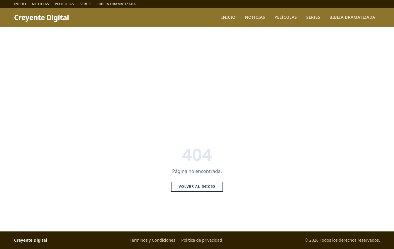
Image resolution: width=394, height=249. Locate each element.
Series (85, 4)
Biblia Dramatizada (116, 4)
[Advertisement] (197, 71)
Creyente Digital (41, 17)
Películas (64, 4)
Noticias (40, 4)
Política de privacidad (201, 240)
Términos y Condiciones (152, 240)
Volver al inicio (197, 186)
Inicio (20, 4)
